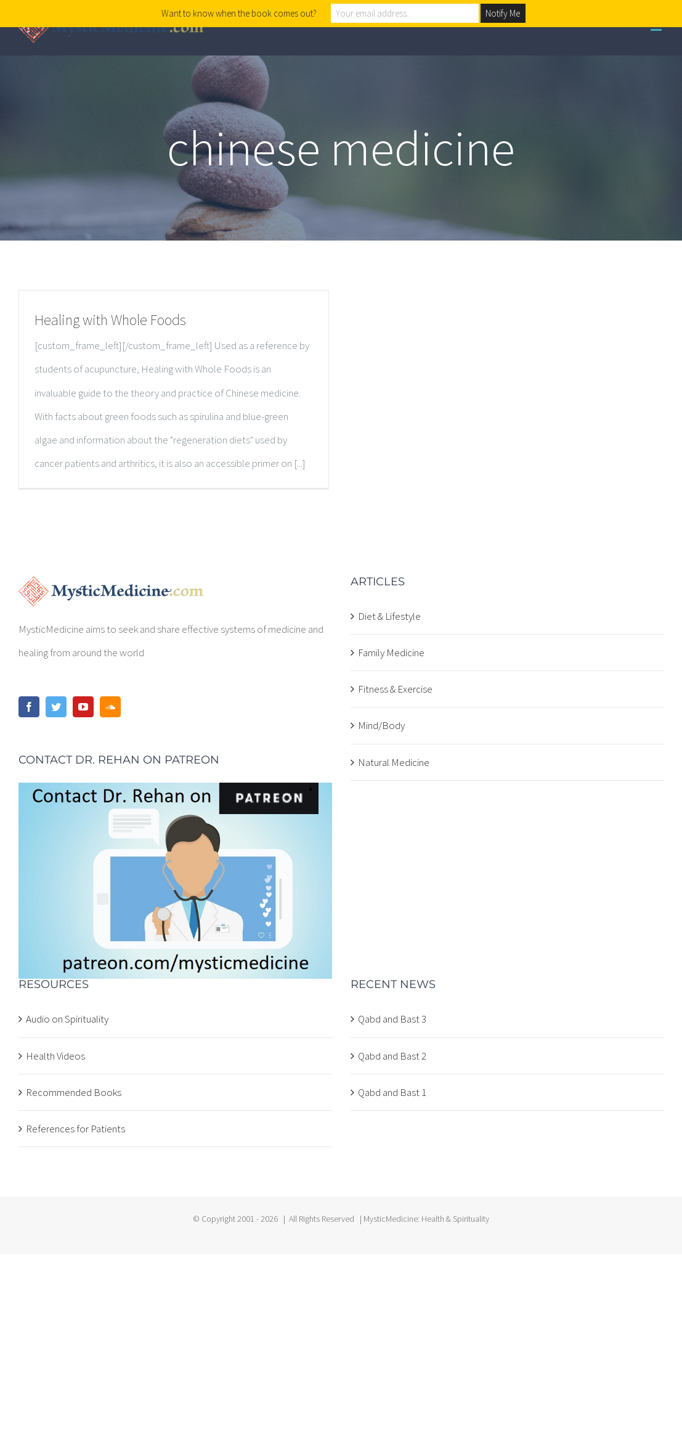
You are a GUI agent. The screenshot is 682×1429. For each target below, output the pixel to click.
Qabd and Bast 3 (392, 1019)
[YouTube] (83, 706)
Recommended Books (73, 1092)
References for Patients (75, 1128)
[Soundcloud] (110, 706)
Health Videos (55, 1056)
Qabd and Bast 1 (392, 1092)
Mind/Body (381, 725)
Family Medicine (391, 652)
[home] (111, 588)
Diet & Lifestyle (389, 616)
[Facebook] (28, 706)
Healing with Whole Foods (110, 319)
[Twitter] (56, 706)
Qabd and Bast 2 (392, 1056)
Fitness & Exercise (395, 689)
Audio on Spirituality (67, 1019)
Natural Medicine (393, 762)
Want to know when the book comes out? (239, 13)
